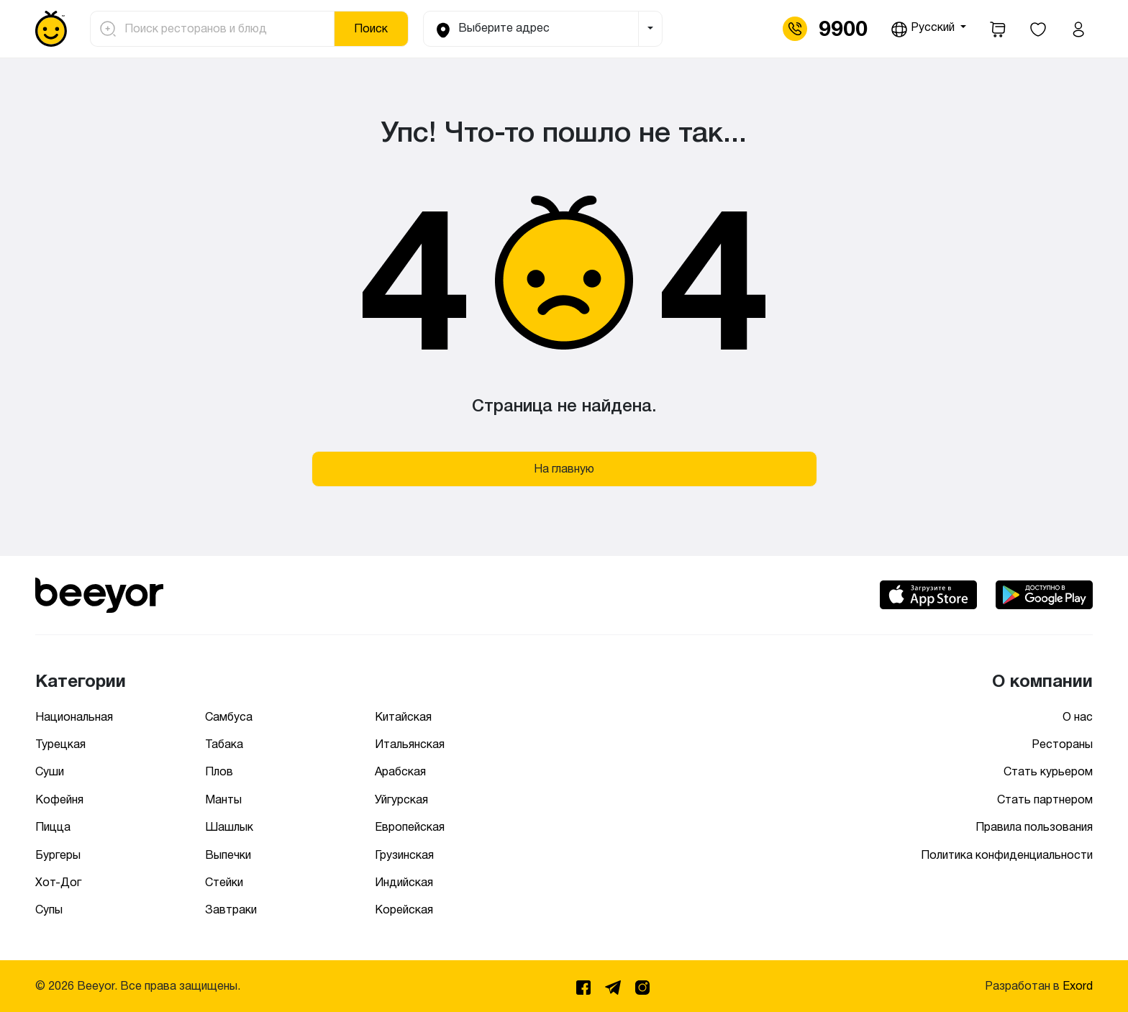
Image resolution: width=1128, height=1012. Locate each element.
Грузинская (404, 855)
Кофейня (59, 799)
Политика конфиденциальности (1007, 855)
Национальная (74, 717)
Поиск (371, 28)
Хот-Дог (58, 882)
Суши (49, 771)
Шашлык (229, 827)
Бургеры (58, 855)
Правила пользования (1034, 827)
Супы (49, 909)
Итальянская (410, 744)
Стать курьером (1048, 771)
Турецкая (60, 744)
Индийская (404, 882)
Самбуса (229, 717)
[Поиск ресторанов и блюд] (225, 29)
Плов (219, 771)
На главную (564, 468)
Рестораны (1062, 744)
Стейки (224, 882)
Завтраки (231, 909)
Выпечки (228, 855)
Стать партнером (1045, 799)
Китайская (403, 717)
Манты (223, 799)
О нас (1078, 717)
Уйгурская (401, 799)
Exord (1078, 986)
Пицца (52, 827)
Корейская (404, 909)
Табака (224, 744)
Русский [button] (924, 29)
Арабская (400, 771)
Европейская (410, 827)
